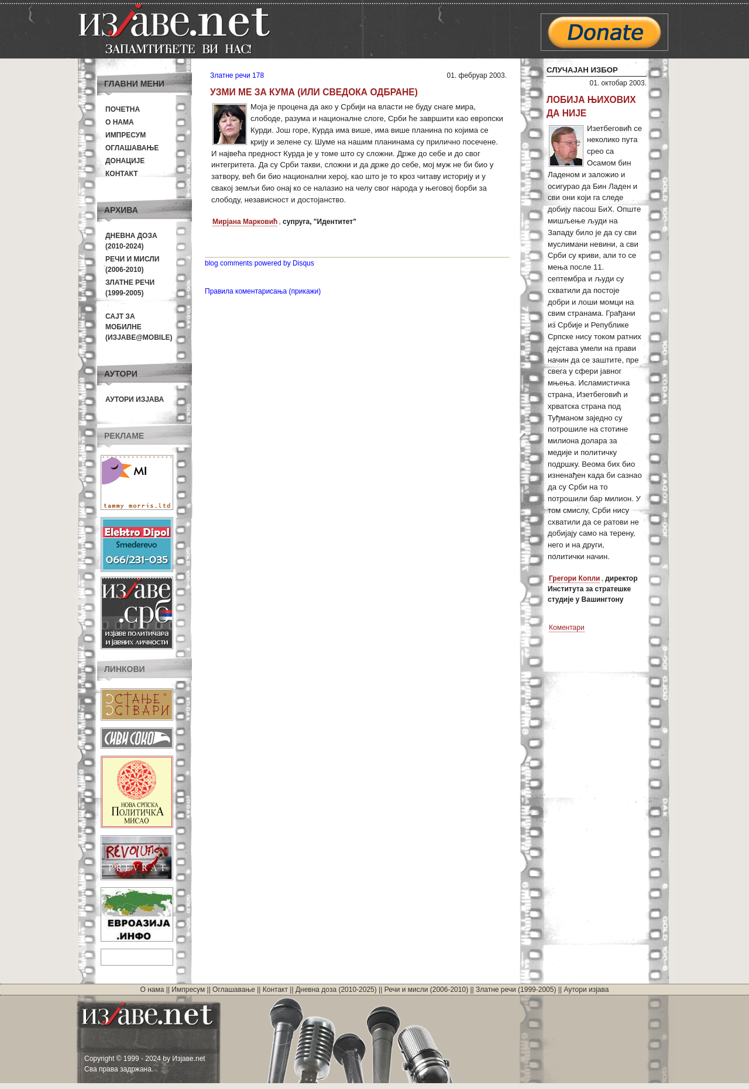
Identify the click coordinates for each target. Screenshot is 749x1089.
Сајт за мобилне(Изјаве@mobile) (139, 327)
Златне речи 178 (237, 75)
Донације (125, 161)
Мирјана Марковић (244, 222)
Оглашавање (132, 148)
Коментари (567, 627)
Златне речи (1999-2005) (516, 989)
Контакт (121, 174)
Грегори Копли (574, 578)
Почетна (122, 109)
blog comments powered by (259, 263)
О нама (119, 122)
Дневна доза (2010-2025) (336, 989)
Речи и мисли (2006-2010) (426, 989)
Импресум (125, 135)
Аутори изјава (134, 399)
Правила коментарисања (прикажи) (263, 291)
